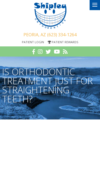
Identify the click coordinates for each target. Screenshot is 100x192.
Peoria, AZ (34, 35)
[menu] (95, 5)
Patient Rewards (63, 42)
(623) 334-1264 (62, 35)
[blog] (65, 52)
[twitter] (48, 52)
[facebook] (33, 52)
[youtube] (57, 52)
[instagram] (40, 52)
